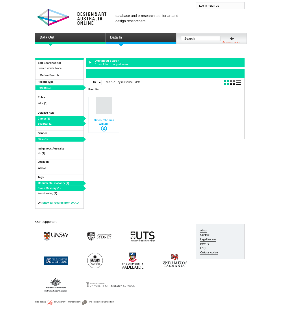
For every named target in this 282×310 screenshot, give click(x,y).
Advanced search (232, 42)
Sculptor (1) (45, 123)
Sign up (214, 5)
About (203, 230)
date (137, 82)
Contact (204, 234)
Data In (116, 37)
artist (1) (42, 103)
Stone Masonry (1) (49, 188)
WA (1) (42, 167)
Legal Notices (208, 239)
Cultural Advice (209, 252)
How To (204, 243)
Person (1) (44, 87)
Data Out (47, 37)
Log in (203, 5)
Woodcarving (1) (47, 193)
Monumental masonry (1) (53, 183)
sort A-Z (110, 82)
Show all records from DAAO (60, 202)
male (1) (43, 139)
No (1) (41, 153)
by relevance (125, 82)
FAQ (203, 248)
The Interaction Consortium (101, 302)
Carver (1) (44, 118)
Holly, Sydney (59, 302)
